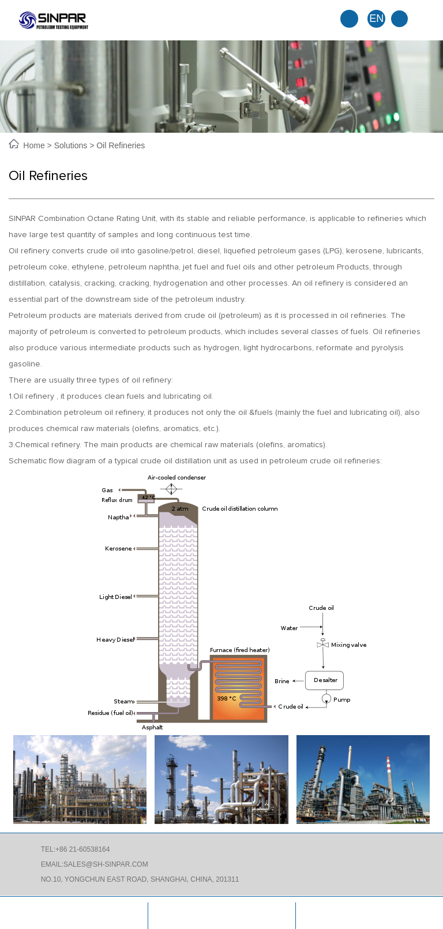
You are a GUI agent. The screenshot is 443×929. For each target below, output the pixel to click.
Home (35, 145)
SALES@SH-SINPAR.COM (105, 864)
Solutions (71, 145)
